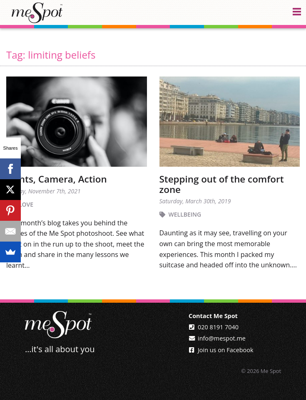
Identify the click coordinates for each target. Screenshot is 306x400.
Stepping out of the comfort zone (221, 184)
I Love (24, 204)
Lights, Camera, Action (56, 179)
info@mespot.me (222, 338)
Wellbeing (185, 214)
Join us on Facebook (225, 350)
